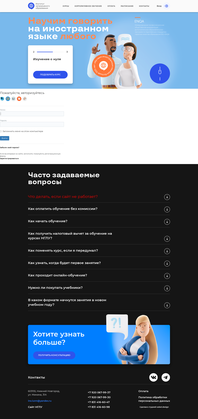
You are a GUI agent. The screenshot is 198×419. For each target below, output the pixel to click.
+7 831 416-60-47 (99, 402)
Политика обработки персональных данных (154, 399)
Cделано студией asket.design (154, 407)
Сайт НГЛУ (35, 407)
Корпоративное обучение (88, 6)
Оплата (111, 6)
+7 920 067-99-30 (99, 397)
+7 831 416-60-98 (99, 407)
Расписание (127, 6)
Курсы (66, 6)
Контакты (144, 6)
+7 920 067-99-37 (99, 392)
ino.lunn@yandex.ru (39, 400)
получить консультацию (54, 355)
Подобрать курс (50, 74)
